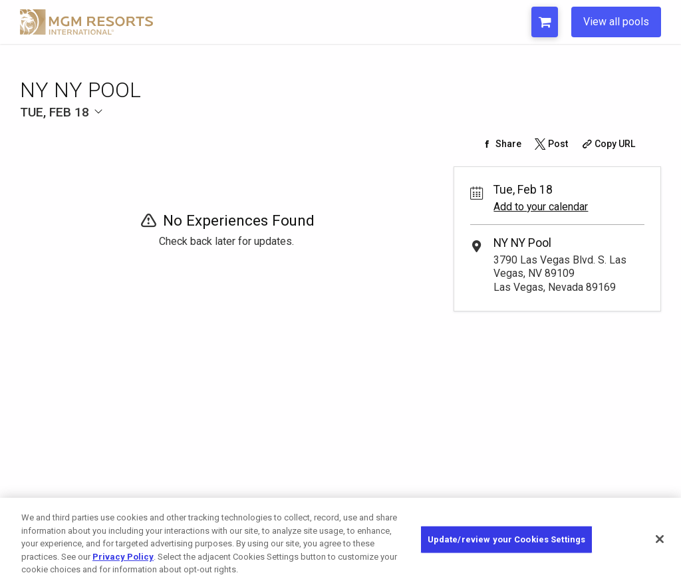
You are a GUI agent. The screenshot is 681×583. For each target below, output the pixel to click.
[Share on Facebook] (500, 143)
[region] (340, 540)
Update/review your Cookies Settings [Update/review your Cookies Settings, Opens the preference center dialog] (507, 539)
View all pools (616, 21)
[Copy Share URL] (607, 143)
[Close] (659, 539)
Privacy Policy (123, 557)
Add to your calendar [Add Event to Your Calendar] (540, 206)
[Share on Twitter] (550, 143)
